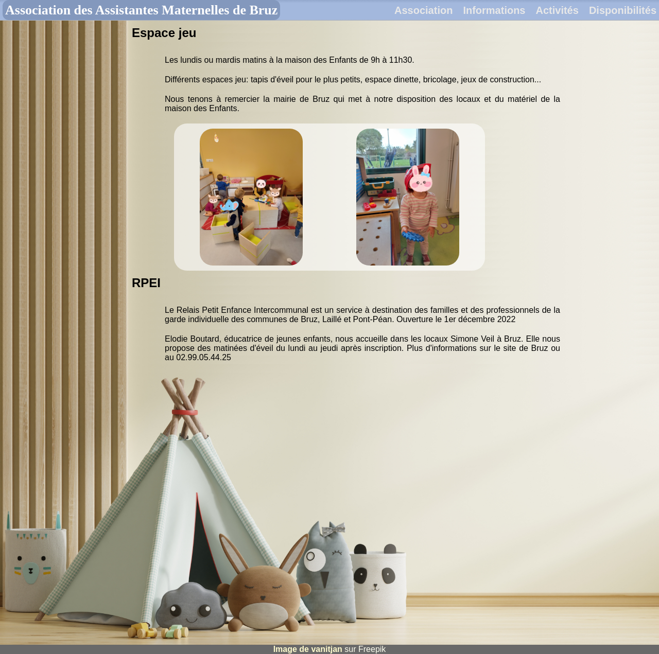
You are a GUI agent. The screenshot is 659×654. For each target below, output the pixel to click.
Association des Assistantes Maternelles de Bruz (141, 10)
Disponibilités (622, 10)
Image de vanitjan (307, 649)
